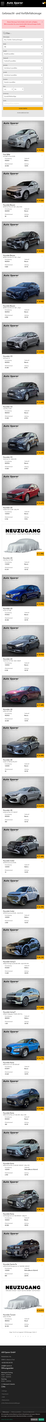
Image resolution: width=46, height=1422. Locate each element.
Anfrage (4, 1391)
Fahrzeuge (6, 1412)
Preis (4, 86)
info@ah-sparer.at (6, 1366)
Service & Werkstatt (28, 1412)
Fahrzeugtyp (6, 37)
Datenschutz (5, 1400)
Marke (4, 44)
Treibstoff (5, 58)
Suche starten (23, 108)
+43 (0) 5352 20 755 (7, 1362)
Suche (4, 100)
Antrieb (5, 72)
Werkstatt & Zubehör (9, 1384)
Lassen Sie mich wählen (7, 1419)
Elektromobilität (16, 1412)
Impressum (4, 1394)
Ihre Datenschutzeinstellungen (10, 1403)
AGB (3, 1397)
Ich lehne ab (34, 1419)
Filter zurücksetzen (23, 113)
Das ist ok (41, 1419)
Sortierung (5, 93)
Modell (5, 51)
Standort (5, 79)
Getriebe (5, 65)
